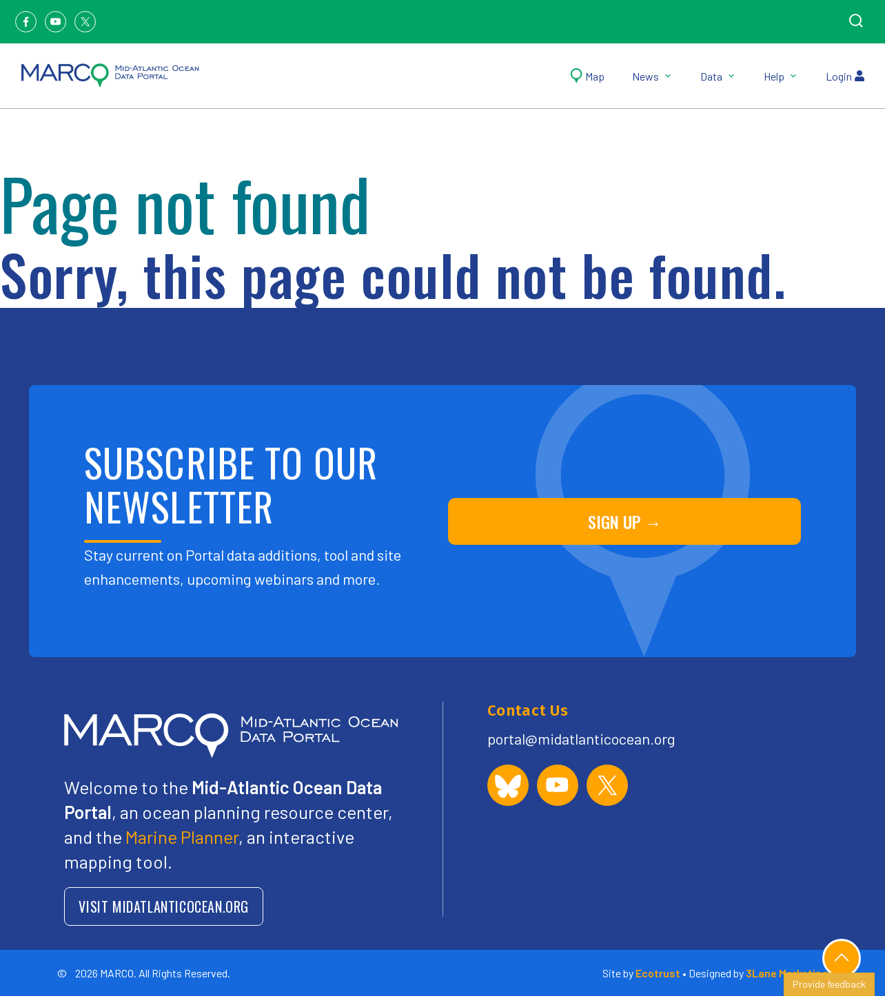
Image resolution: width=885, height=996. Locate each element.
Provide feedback (829, 984)
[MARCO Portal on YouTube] (557, 785)
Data (718, 76)
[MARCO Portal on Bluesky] (508, 785)
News (652, 76)
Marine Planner (181, 836)
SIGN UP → (625, 521)
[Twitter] (85, 21)
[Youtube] (55, 21)
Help (781, 76)
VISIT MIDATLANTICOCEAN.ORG (164, 906)
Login (845, 76)
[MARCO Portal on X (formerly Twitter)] (607, 785)
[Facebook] (26, 21)
